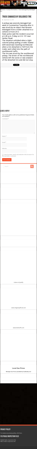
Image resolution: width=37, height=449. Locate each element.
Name (4, 136)
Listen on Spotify (18, 267)
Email (4, 142)
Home (2, 9)
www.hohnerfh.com (18, 327)
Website (4, 148)
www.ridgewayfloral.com (18, 298)
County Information (11, 9)
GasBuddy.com (27, 371)
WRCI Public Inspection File (8, 441)
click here (19, 433)
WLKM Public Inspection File (8, 440)
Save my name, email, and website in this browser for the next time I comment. (18, 155)
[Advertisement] (18, 89)
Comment (5, 119)
